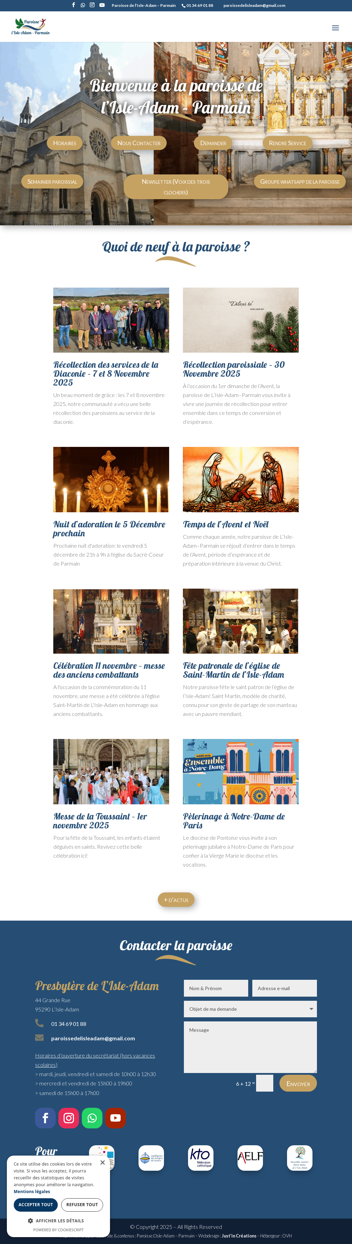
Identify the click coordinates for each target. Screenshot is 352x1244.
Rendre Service (287, 143)
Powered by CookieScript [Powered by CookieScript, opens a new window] (58, 1229)
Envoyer (298, 1083)
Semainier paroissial (52, 181)
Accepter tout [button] (36, 1205)
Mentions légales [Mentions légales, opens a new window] (32, 1191)
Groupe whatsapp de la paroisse (300, 181)
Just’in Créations (239, 1235)
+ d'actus (176, 899)
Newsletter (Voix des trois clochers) (176, 187)
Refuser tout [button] (82, 1205)
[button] (58, 1220)
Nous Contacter (139, 143)
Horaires (64, 143)
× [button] (102, 1163)
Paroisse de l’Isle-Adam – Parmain (144, 5)
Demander (213, 143)
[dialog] (58, 1196)
